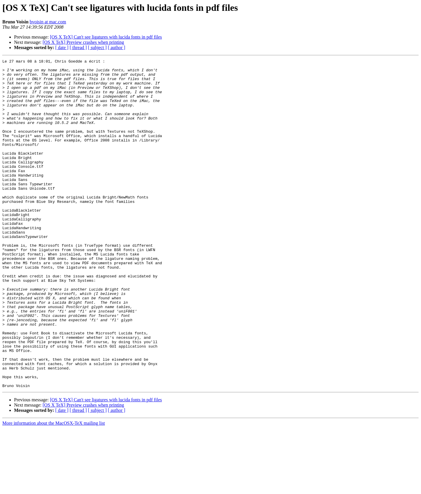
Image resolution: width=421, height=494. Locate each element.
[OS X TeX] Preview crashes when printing (83, 42)
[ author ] (116, 47)
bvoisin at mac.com (48, 21)
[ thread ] (78, 47)
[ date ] (61, 47)
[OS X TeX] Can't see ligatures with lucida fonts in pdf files (106, 36)
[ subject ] (97, 47)
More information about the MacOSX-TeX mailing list (53, 488)
